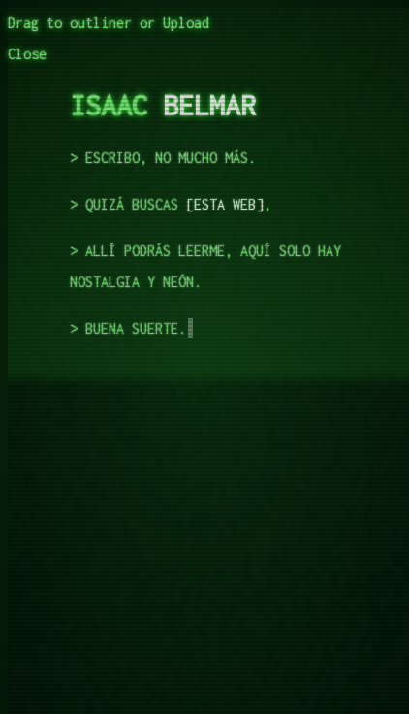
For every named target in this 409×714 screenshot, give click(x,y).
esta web (225, 204)
